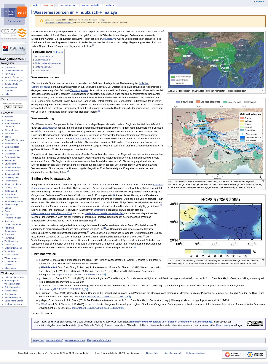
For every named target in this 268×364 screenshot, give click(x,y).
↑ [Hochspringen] (39, 260)
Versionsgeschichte (91, 5)
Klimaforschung (11, 171)
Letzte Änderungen (13, 80)
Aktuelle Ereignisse (13, 77)
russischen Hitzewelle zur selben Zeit (104, 213)
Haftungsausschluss (195, 353)
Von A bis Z (9, 74)
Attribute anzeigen (13, 304)
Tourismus (9, 238)
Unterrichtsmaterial (13, 248)
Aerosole (8, 117)
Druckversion (10, 294)
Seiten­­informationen (13, 301)
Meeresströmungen (13, 201)
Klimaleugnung (11, 177)
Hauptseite (9, 67)
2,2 (49, 266)
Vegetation (9, 251)
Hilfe (6, 94)
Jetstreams (99, 210)
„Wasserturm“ (109, 39)
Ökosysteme (10, 268)
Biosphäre (9, 133)
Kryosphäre (9, 194)
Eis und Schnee (11, 150)
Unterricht (9, 244)
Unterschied (49, 22)
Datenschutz (152, 353)
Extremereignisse (12, 157)
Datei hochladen (12, 287)
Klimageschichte (12, 174)
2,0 (42, 266)
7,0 (42, 303)
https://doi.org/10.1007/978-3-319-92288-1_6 (62, 289)
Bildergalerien (10, 130)
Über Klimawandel (172, 353)
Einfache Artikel (11, 143)
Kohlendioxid (10, 191)
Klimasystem (10, 187)
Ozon (6, 211)
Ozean (7, 208)
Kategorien (38, 340)
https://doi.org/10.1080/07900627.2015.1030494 (96, 308)
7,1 (45, 303)
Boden (7, 137)
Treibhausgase (11, 241)
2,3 (52, 266)
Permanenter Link (12, 297)
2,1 (45, 266)
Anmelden (259, 1)
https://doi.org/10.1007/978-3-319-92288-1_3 (104, 296)
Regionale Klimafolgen (99, 340)
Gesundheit (9, 160)
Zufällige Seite (11, 84)
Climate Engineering (14, 140)
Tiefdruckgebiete (79, 90)
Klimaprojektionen (12, 184)
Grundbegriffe (10, 164)
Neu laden (109, 5)
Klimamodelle (10, 181)
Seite (35, 5)
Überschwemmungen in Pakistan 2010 (51, 213)
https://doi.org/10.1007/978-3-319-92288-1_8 (80, 274)
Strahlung (9, 234)
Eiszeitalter (9, 154)
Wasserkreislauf (54, 340)
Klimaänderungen (12, 167)
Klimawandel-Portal (13, 70)
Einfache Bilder (11, 147)
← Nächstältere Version (64, 22)
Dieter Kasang (223, 325)
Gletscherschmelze (79, 138)
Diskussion (93, 20)
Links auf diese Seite (14, 277)
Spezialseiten (10, 291)
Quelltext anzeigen (68, 5)
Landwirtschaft (49, 128)
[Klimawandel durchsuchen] (13, 103)
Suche (5, 99)
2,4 (55, 266)
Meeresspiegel (11, 204)
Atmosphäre (10, 120)
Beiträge (101, 20)
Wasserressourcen (75, 340)
